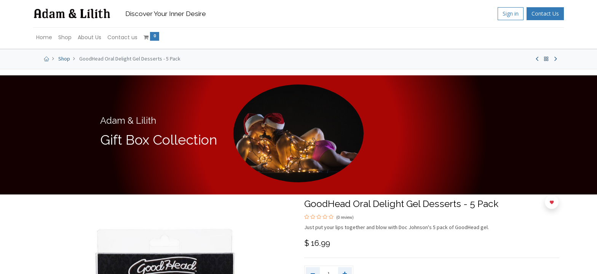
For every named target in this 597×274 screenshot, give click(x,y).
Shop (64, 58)
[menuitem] (49, 38)
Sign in (506, 13)
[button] (552, 202)
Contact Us (540, 13)
